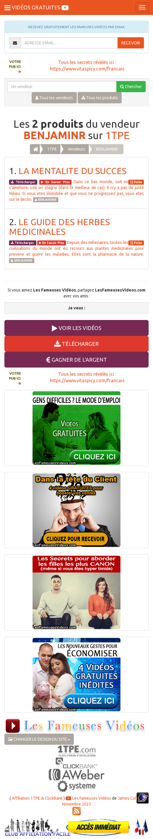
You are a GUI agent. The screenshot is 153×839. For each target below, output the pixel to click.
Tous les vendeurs (54, 97)
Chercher (131, 86)
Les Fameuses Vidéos (88, 798)
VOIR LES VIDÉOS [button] (76, 328)
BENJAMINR (54, 135)
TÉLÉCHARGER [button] (76, 344)
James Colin (129, 798)
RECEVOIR (130, 43)
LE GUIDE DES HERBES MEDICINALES (59, 227)
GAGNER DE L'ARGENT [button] (76, 360)
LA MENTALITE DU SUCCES (72, 171)
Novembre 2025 (76, 804)
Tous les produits (99, 97)
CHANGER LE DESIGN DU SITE (39, 739)
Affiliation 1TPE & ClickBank (37, 798)
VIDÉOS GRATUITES (36, 7)
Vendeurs (76, 149)
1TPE (117, 135)
